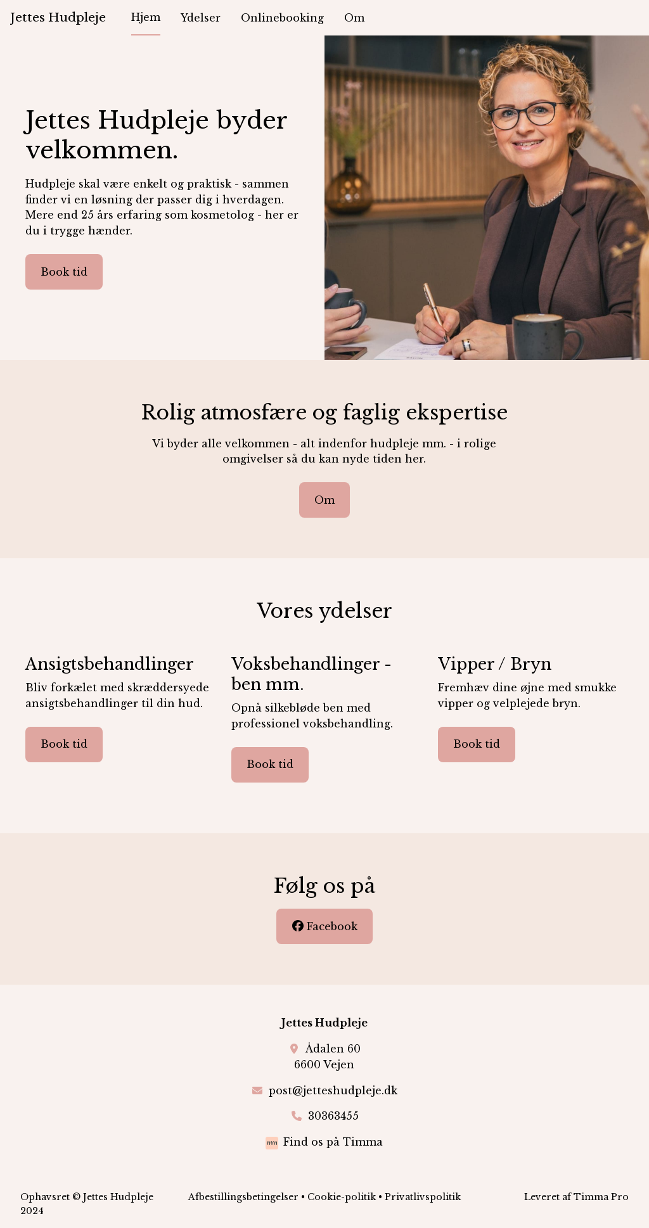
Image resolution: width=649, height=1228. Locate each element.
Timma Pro (601, 1197)
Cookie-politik (341, 1197)
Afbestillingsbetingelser (243, 1197)
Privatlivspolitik (423, 1197)
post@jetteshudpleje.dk (333, 1090)
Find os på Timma (333, 1141)
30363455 (333, 1116)
